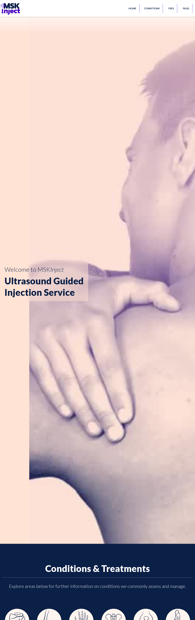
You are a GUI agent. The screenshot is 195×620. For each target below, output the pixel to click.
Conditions (152, 8)
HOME (132, 8)
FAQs (186, 8)
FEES (171, 8)
